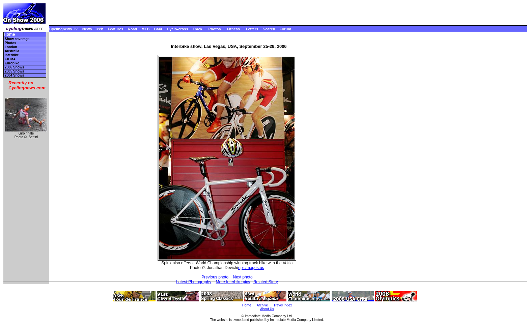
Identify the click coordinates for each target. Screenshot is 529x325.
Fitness (233, 29)
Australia (12, 51)
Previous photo (214, 277)
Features (115, 29)
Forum (285, 29)
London (11, 47)
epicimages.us (251, 267)
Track (197, 29)
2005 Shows (14, 71)
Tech (99, 29)
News (87, 29)
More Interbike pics (233, 281)
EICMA (10, 59)
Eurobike (12, 63)
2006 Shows (14, 67)
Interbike (12, 55)
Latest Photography (193, 281)
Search (269, 29)
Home (9, 34)
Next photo (243, 277)
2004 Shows (14, 75)
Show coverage (17, 39)
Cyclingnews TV (63, 29)
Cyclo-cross (177, 29)
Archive (262, 305)
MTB (146, 29)
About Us (267, 309)
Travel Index (283, 305)
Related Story (265, 281)
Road (132, 29)
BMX (158, 29)
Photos (214, 29)
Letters (252, 29)
